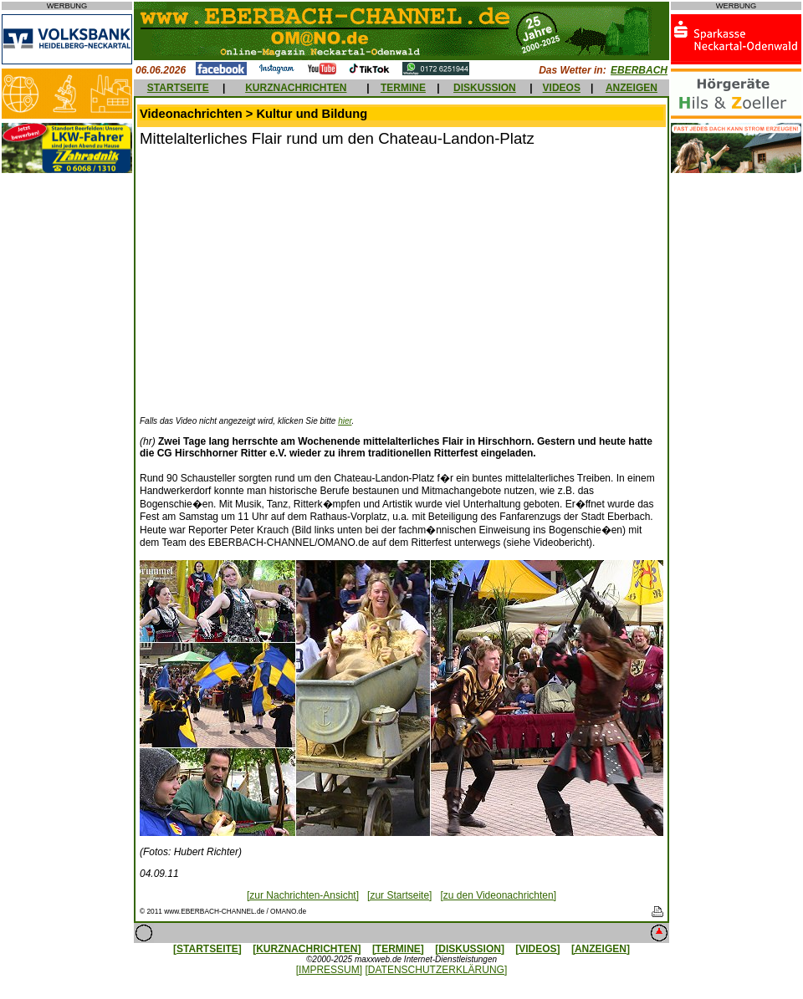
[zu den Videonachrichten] (498, 895)
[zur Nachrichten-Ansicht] (303, 895)
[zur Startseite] (399, 895)
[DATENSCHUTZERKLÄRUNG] (436, 970)
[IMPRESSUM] (329, 970)
